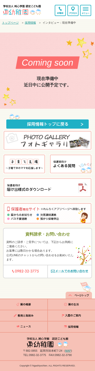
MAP (68, 350)
